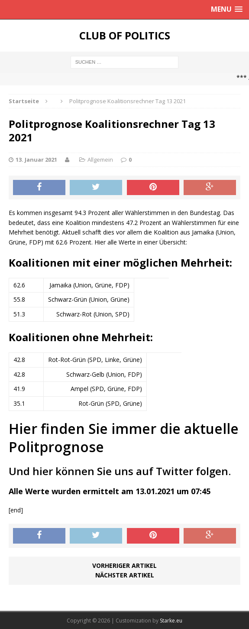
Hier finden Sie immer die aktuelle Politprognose (124, 437)
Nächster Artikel (124, 575)
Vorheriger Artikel (124, 565)
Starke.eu (171, 620)
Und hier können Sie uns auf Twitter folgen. (120, 471)
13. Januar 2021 (36, 159)
